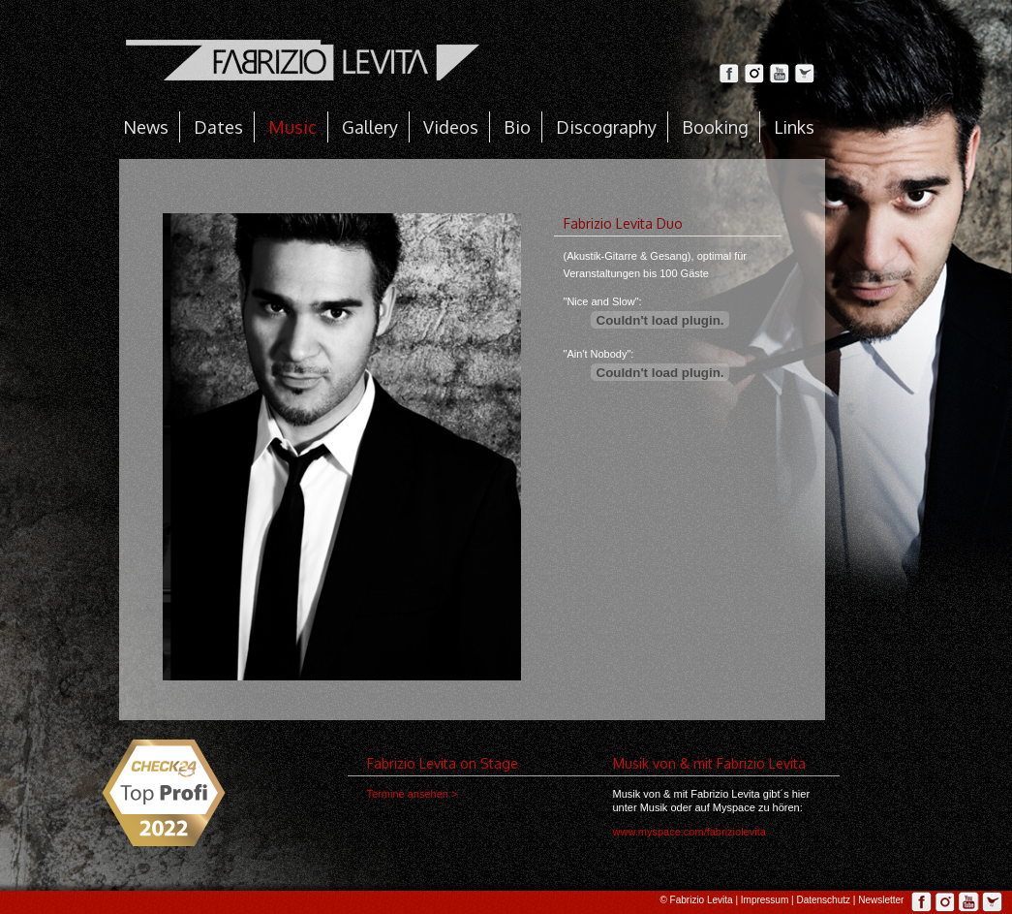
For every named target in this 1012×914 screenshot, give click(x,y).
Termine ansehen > (412, 794)
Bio (517, 127)
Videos (450, 127)
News (146, 127)
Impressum (764, 900)
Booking (715, 127)
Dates (218, 127)
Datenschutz (823, 900)
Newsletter (881, 900)
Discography (606, 127)
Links (794, 127)
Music (292, 127)
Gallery (370, 127)
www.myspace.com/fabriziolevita (689, 831)
